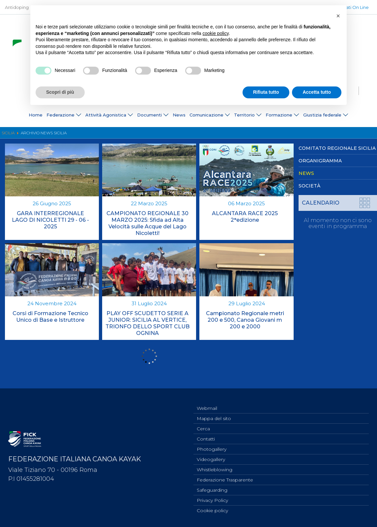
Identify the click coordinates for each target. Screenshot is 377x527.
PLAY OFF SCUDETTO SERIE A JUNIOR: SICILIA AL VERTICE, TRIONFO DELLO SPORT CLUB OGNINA (147, 323)
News (179, 115)
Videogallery (211, 456)
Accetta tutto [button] (317, 92)
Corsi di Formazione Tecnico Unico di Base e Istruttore (50, 316)
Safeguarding (212, 488)
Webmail (207, 401)
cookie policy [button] (216, 33)
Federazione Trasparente (225, 477)
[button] (338, 16)
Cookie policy (212, 510)
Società (309, 186)
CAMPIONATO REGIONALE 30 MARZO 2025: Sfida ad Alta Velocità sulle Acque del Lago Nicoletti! (147, 223)
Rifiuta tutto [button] (266, 92)
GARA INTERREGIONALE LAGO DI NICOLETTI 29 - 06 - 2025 (50, 220)
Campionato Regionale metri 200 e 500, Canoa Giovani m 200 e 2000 (245, 320)
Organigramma (320, 161)
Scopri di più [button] (60, 92)
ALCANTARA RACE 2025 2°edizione (245, 216)
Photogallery (211, 445)
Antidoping (17, 7)
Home (36, 115)
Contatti (206, 434)
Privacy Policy (212, 499)
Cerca (203, 423)
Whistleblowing (214, 467)
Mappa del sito (214, 412)
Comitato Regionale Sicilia (337, 148)
